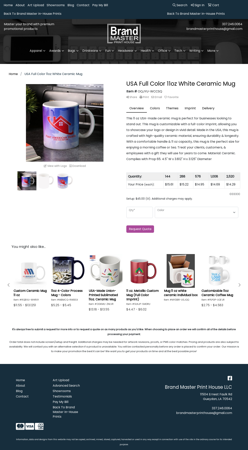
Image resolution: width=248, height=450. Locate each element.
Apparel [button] (36, 50)
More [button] (211, 50)
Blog (70, 5)
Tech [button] (178, 50)
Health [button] (146, 50)
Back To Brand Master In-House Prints (32, 13)
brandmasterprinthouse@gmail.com (214, 29)
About (20, 5)
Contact (83, 5)
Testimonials (62, 396)
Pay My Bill (100, 5)
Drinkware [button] (90, 50)
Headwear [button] (125, 50)
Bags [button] (71, 50)
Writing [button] (194, 50)
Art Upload (36, 5)
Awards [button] (55, 50)
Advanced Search (66, 385)
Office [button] (162, 50)
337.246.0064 (232, 24)
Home (8, 5)
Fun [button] (108, 50)
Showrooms (56, 5)
